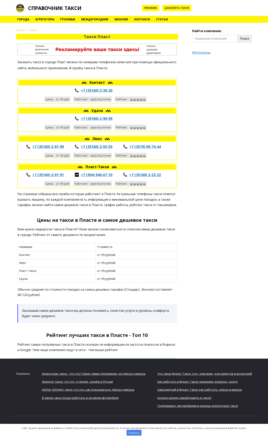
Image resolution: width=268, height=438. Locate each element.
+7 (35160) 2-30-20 (96, 90)
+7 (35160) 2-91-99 (48, 146)
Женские (121, 19)
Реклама (150, 8)
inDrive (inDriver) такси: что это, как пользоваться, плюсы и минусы (88, 390)
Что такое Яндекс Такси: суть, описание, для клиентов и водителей (204, 374)
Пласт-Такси (97, 166)
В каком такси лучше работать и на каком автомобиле (80, 398)
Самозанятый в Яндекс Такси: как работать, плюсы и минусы (199, 390)
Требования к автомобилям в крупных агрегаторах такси (197, 406)
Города (23, 19)
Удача (97, 110)
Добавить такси (177, 8)
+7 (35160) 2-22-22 (145, 174)
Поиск (244, 38)
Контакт (97, 82)
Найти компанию (206, 31)
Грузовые (67, 19)
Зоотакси (142, 19)
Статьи (162, 19)
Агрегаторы (44, 19)
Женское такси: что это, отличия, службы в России (77, 382)
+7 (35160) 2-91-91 (48, 174)
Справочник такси (54, 8)
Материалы (201, 52)
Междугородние (94, 19)
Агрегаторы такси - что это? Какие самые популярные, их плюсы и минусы (93, 374)
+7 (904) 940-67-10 (96, 174)
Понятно (134, 433)
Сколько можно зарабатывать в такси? (184, 398)
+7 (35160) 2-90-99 (96, 118)
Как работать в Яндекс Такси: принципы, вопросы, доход (197, 382)
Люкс (97, 138)
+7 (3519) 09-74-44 (145, 146)
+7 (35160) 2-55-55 (96, 146)
